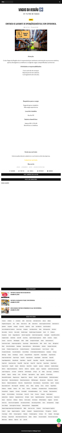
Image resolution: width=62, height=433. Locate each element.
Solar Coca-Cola (31, 408)
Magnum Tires (24, 377)
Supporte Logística (16, 411)
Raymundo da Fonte (19, 397)
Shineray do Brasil (26, 405)
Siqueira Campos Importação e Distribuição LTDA (12, 408)
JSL (39, 371)
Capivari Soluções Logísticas (35, 337)
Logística (42, 374)
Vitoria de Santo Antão (53, 416)
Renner (3, 400)
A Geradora (18, 321)
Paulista (15, 388)
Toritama (41, 414)
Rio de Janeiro (27, 400)
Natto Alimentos (37, 383)
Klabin (43, 371)
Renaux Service (49, 397)
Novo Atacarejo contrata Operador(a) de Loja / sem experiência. (26, 308)
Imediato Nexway (54, 366)
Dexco (50, 343)
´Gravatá (3, 321)
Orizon (42, 385)
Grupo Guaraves (29, 357)
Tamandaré (29, 411)
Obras (27, 385)
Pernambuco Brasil (43, 388)
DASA (41, 343)
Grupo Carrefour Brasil (6, 357)
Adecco (44, 321)
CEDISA (27, 340)
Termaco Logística (17, 414)
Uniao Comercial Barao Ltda (21, 416)
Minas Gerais (50, 380)
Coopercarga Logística (16, 343)
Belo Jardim (4, 332)
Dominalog (19, 346)
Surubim (23, 411)
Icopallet (35, 366)
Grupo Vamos (46, 363)
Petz (40, 391)
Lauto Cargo (49, 371)
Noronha (57, 383)
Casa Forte (9, 340)
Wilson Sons (4, 419)
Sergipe (57, 402)
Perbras (28, 388)
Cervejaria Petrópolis (34, 340)
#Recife (30, 167)
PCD (19, 388)
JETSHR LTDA (20, 371)
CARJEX (44, 337)
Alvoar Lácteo (24, 323)
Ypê (20, 419)
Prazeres (37, 394)
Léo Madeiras (56, 371)
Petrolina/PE (24, 391)
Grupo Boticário (52, 354)
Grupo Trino (39, 363)
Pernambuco (34, 388)
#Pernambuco (24, 167)
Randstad (11, 397)
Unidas (30, 416)
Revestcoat (9, 400)
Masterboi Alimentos (14, 380)
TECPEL (10, 414)
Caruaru (3, 340)
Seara (44, 402)
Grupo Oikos (35, 360)
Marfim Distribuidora (43, 377)
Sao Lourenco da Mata (25, 402)
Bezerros (11, 332)
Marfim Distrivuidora (54, 377)
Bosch (44, 332)
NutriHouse (22, 385)
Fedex (52, 349)
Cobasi (42, 340)
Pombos (3, 394)
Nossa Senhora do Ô (6, 385)
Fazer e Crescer (46, 349)
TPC (45, 414)
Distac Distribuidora (10, 346)
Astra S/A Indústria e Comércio (8, 329)
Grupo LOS (51, 357)
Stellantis (39, 408)
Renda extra (56, 397)
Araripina (16, 326)
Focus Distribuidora (17, 352)
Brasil (31, 19)
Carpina (55, 337)
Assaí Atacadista (46, 326)
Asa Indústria (38, 326)
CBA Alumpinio (16, 340)
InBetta (3, 368)
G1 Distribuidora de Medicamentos (38, 352)
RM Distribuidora (42, 400)
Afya (14, 323)
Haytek (16, 366)
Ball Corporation (46, 329)
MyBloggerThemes (37, 431)
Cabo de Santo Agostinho (37, 335)
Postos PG (27, 394)
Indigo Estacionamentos (12, 368)
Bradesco (52, 332)
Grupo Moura (22, 360)
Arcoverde (22, 326)
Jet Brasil (14, 371)
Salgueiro (50, 400)
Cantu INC (19, 337)
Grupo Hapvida (37, 357)
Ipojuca (37, 368)
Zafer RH (25, 419)
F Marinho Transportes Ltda (12, 349)
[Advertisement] (31, 89)
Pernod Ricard (5, 391)
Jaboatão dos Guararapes (53, 368)
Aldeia (18, 323)
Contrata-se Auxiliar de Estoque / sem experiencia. (22, 300)
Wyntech (16, 419)
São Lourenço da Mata (36, 402)
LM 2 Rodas (24, 374)
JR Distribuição (28, 371)
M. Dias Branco (49, 374)
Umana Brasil (11, 416)
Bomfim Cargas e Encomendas (35, 332)
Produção (43, 394)
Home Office (29, 366)
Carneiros (50, 337)
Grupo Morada (15, 360)
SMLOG (25, 408)
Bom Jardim (17, 332)
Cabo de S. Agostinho (26, 335)
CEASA (22, 340)
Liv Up (19, 374)
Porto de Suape (19, 394)
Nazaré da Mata (45, 383)
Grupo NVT (29, 360)
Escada (3, 349)
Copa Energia (25, 343)
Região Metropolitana (39, 397)
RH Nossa (15, 400)
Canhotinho (12, 337)
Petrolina (18, 391)
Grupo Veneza (53, 363)
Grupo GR (22, 357)
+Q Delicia (9, 321)
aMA (29, 323)
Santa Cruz (4, 402)
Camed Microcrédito (55, 335)
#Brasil (18, 167)
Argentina (28, 326)
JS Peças (35, 371)
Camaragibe (46, 335)
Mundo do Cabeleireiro (12, 383)
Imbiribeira (47, 366)
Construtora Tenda (6, 343)
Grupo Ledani (44, 357)
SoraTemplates (29, 431)
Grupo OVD (42, 360)
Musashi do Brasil (28, 383)
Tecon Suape (4, 414)
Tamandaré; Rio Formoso (39, 411)
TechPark (55, 411)
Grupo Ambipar (44, 354)
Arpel (33, 326)
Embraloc (44, 346)
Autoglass (25, 329)
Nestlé (52, 383)
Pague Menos (53, 385)
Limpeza (9, 374)
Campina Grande (5, 337)
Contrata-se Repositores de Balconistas (20, 292)
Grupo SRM (20, 363)
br (48, 332)
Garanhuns (49, 352)
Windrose (11, 419)
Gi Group (54, 352)
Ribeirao (21, 400)
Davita (45, 343)
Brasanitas (4, 335)
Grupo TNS (33, 363)
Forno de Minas (26, 352)
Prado (32, 394)
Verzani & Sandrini (42, 416)
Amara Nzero (34, 323)
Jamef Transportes (6, 371)
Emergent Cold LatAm (52, 346)
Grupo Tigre (26, 363)
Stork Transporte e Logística (48, 408)
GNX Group (4, 354)
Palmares (4, 388)
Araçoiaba (10, 326)
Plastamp (45, 391)
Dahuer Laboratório (34, 343)
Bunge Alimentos (16, 335)
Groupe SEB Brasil (28, 354)
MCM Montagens (34, 380)
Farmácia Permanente (24, 349)
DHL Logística (55, 343)
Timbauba (25, 414)
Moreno (56, 380)
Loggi (38, 374)
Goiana (9, 354)
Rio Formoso (34, 400)
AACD (23, 321)
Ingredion (32, 368)
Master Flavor (5, 380)
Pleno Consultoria (53, 391)
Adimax (49, 321)
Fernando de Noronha (6, 352)
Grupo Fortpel (16, 357)
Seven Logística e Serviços (15, 405)
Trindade (50, 414)
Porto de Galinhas (10, 394)
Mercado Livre (43, 380)
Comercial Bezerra (49, 340)
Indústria (27, 368)
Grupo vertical (5, 366)
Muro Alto (20, 383)
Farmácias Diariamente (36, 349)
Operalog (37, 385)
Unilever (35, 416)
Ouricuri (47, 385)
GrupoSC (11, 366)
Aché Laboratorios (37, 321)
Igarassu (41, 366)
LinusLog (14, 374)
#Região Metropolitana (39, 167)
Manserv (30, 377)
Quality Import (50, 394)
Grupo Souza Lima (12, 363)
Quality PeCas (5, 397)
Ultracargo (4, 416)
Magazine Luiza (16, 377)
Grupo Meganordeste (6, 360)
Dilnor (3, 346)
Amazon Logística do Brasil (44, 323)
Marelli (35, 377)
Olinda (32, 385)
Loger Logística (32, 374)
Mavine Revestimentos (24, 380)
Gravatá (21, 354)
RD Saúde (27, 397)
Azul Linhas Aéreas (33, 329)
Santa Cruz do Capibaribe (14, 402)
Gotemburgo (15, 354)
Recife (32, 397)
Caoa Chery (25, 337)
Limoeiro (3, 374)
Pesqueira (12, 391)
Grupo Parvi (4, 363)
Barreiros (54, 329)
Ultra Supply (56, 414)
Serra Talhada (5, 405)
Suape (9, 411)
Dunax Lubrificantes (27, 346)
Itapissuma (43, 368)
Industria (21, 368)
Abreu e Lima (28, 321)
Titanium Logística (33, 414)
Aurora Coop (19, 329)
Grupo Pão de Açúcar (50, 360)
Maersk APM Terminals (6, 377)
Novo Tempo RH (15, 385)
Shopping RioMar (35, 405)
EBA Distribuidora (36, 346)
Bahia (40, 329)
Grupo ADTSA (36, 354)
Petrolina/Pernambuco (33, 391)
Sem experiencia (50, 402)
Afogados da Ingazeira (6, 323)
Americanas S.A (55, 323)
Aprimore (4, 326)
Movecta (3, 383)
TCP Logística (48, 411)
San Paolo (56, 400)
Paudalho (9, 388)
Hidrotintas (22, 366)
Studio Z (3, 411)
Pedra (23, 388)
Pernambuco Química (53, 388)
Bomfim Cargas (24, 332)
